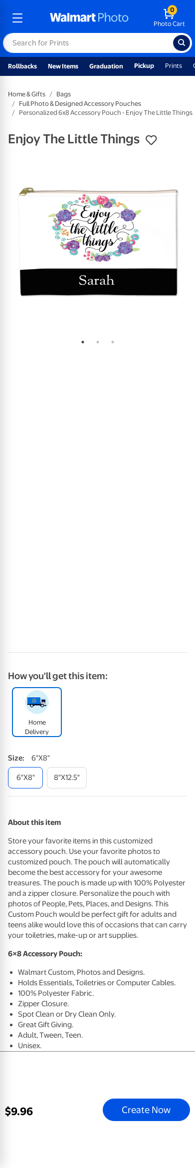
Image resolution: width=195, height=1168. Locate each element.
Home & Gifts (26, 94)
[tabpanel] (97, 242)
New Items (63, 66)
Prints (173, 65)
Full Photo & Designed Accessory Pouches (80, 103)
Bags (63, 94)
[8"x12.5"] (67, 777)
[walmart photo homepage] (89, 17)
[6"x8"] (25, 777)
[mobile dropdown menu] (17, 17)
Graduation (106, 66)
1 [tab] (81, 340)
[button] (151, 140)
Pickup (144, 65)
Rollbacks (22, 66)
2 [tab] (96, 340)
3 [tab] (111, 340)
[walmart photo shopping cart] (169, 17)
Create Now (146, 1109)
